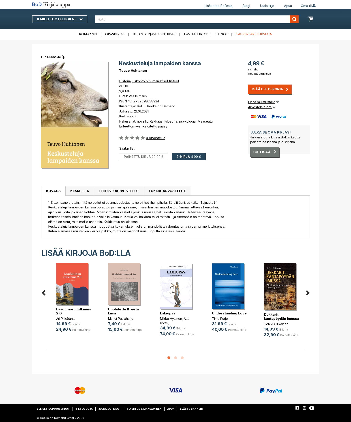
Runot (222, 34)
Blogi (246, 6)
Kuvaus (53, 191)
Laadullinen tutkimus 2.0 (73, 311)
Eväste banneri (191, 408)
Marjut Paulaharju (120, 318)
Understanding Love (229, 313)
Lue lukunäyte (51, 57)
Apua (288, 6)
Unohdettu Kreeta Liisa (123, 311)
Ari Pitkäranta (65, 318)
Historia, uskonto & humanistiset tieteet (149, 81)
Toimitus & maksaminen (144, 408)
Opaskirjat (115, 34)
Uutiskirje (267, 6)
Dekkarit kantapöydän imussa (281, 316)
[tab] (53, 191)
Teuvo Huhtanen (133, 70)
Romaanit (88, 34)
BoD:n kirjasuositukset (154, 34)
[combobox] (197, 19)
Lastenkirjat (196, 34)
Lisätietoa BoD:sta (218, 6)
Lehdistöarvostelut (119, 191)
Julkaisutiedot (109, 408)
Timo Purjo (220, 318)
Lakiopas (168, 313)
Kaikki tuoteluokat (60, 19)
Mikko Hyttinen (171, 318)
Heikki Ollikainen (276, 324)
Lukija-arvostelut (167, 191)
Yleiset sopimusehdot (53, 408)
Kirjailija (79, 191)
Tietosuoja (84, 408)
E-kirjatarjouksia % (254, 34)
